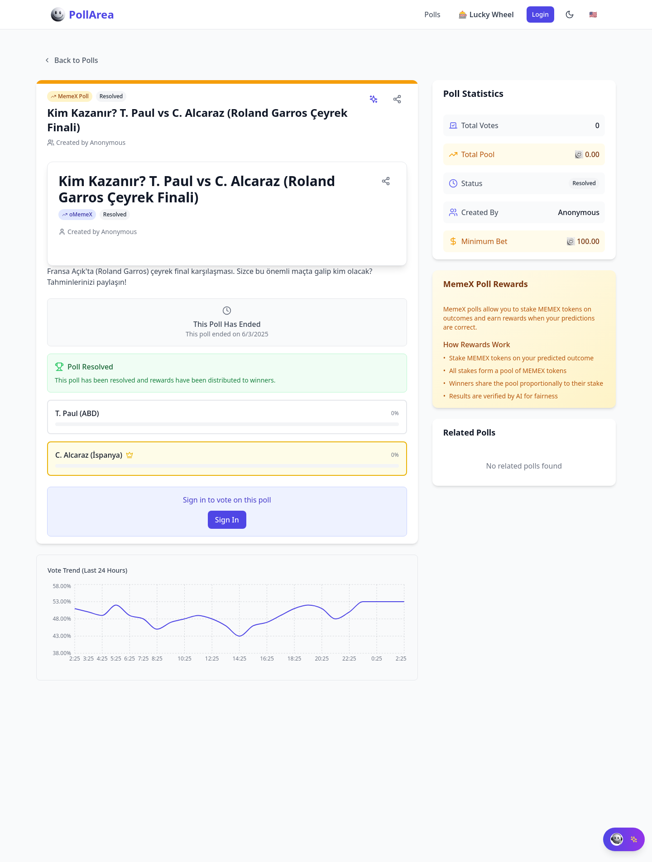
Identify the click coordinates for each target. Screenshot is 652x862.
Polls (432, 14)
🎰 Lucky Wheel (486, 14)
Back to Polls (70, 60)
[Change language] (593, 14)
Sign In (227, 520)
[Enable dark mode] (569, 14)
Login (540, 14)
